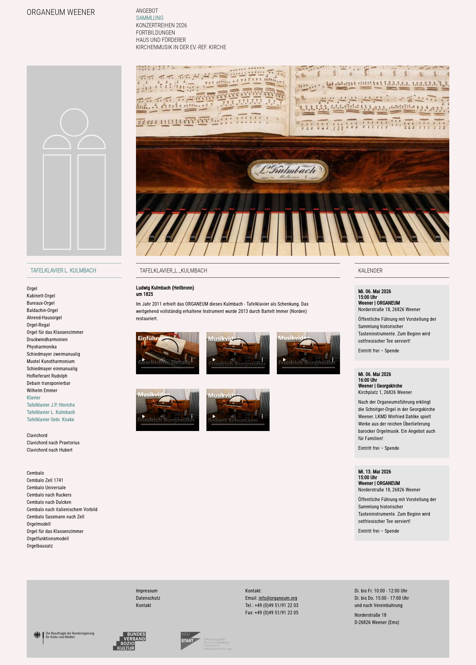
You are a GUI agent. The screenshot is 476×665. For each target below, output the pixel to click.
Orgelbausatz (40, 546)
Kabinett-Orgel (41, 296)
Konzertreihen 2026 (161, 25)
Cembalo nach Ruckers (49, 495)
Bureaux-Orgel (41, 303)
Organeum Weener (61, 12)
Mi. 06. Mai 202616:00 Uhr (374, 377)
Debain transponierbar (48, 383)
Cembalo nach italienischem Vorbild (62, 509)
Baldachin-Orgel (42, 310)
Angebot (147, 10)
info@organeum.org (278, 598)
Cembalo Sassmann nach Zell (55, 517)
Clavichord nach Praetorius (53, 443)
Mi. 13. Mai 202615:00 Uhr (374, 474)
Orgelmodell (39, 524)
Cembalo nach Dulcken (49, 502)
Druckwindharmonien (47, 339)
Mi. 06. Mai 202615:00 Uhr (374, 294)
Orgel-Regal (38, 325)
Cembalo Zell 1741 (45, 480)
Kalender (370, 270)
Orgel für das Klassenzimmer (55, 332)
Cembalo (35, 473)
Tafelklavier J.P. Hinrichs (51, 405)
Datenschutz (148, 598)
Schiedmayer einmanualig (52, 369)
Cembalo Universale (46, 487)
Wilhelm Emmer (42, 390)
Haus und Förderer (161, 39)
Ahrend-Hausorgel (44, 318)
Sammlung (149, 18)
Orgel (32, 288)
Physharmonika (42, 347)
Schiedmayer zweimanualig (53, 354)
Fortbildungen (155, 32)
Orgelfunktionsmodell (48, 538)
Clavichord (37, 435)
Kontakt (143, 605)
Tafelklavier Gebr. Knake (50, 419)
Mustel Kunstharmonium (51, 361)
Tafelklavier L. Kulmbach (63, 270)
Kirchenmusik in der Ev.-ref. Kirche (181, 47)
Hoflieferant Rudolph (47, 376)
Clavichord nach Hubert (50, 450)
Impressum (147, 591)
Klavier (33, 398)
